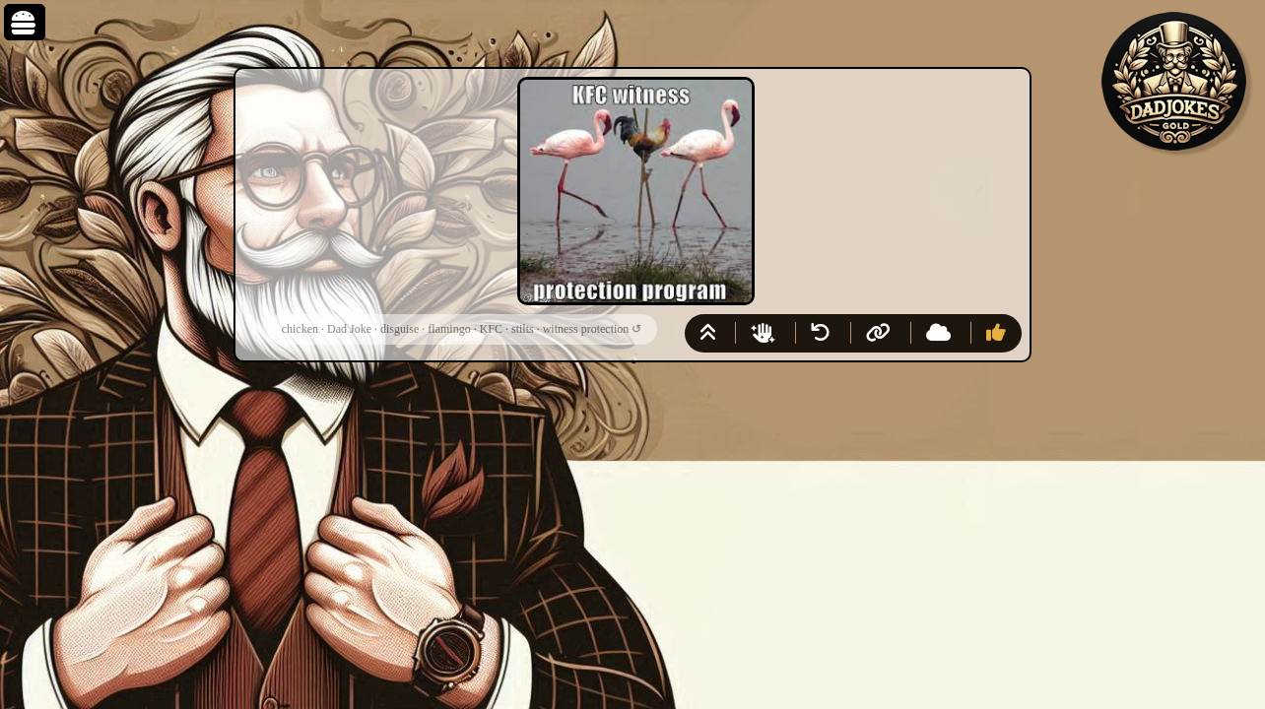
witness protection (586, 329)
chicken (300, 329)
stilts (522, 329)
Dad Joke (349, 329)
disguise (399, 329)
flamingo (449, 329)
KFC (491, 329)
